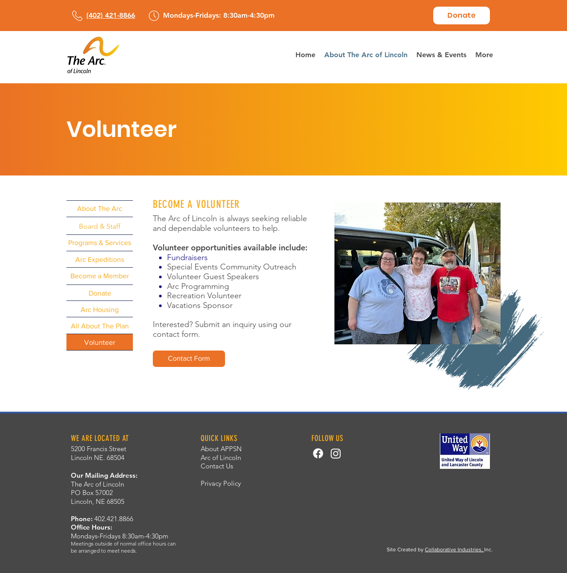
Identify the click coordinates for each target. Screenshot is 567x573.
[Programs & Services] (99, 242)
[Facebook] (318, 453)
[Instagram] (335, 453)
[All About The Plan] (99, 326)
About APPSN (221, 448)
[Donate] (461, 15)
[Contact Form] (189, 359)
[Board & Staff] (99, 226)
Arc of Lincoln (221, 457)
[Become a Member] (99, 276)
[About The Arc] (99, 208)
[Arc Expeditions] (99, 259)
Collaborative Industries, (454, 549)
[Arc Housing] (99, 309)
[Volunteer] (99, 342)
